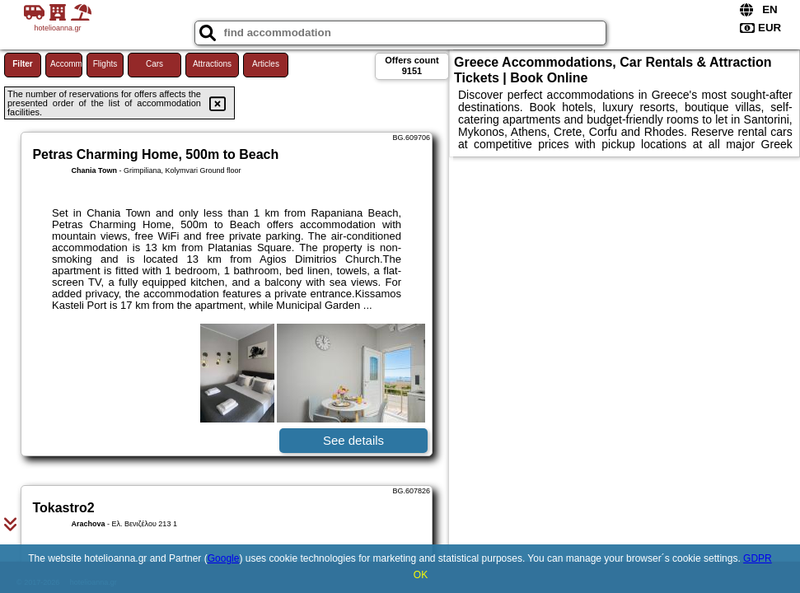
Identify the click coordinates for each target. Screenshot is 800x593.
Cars (154, 63)
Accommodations (66, 63)
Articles (265, 63)
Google (224, 558)
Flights (105, 63)
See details (353, 440)
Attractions (212, 63)
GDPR (757, 558)
